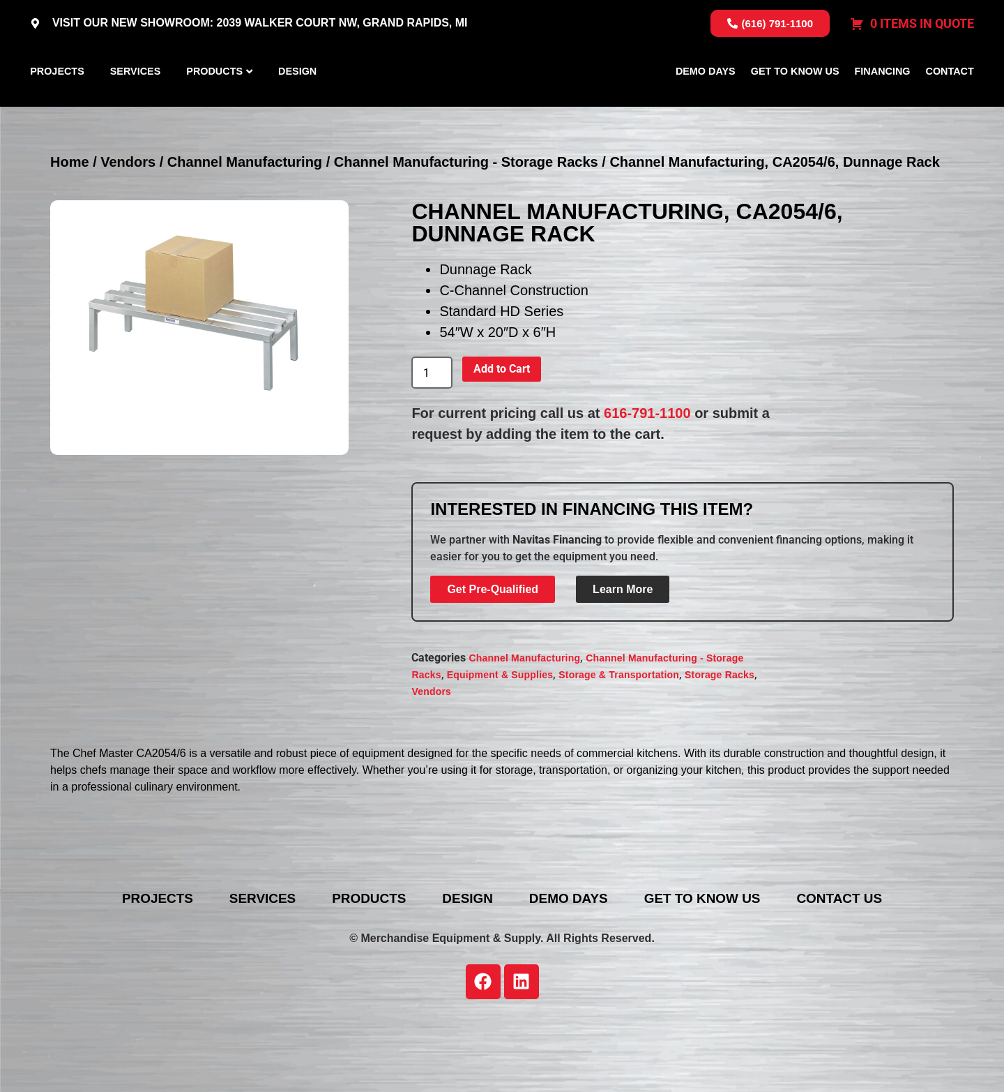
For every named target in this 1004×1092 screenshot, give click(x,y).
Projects (57, 104)
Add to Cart (501, 435)
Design (297, 104)
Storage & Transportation (618, 740)
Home (69, 228)
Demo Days (706, 104)
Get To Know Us (795, 104)
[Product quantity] (431, 439)
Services (135, 104)
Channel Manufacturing (244, 228)
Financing (883, 104)
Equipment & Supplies (500, 740)
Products (214, 104)
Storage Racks (719, 740)
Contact (950, 104)
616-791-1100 (647, 479)
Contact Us (869, 965)
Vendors (127, 228)
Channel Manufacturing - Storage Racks (466, 228)
